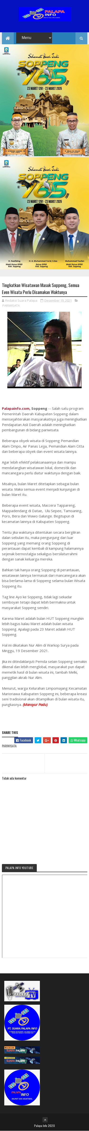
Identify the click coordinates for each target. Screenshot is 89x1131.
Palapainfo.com (15, 408)
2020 (51, 1126)
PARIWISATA (11, 306)
